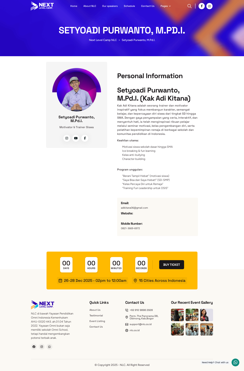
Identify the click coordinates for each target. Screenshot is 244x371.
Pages (164, 6)
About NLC (89, 6)
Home (73, 6)
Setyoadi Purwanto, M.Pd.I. (77, 119)
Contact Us (147, 6)
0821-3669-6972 (130, 228)
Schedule (129, 6)
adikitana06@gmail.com (134, 207)
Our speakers (110, 6)
